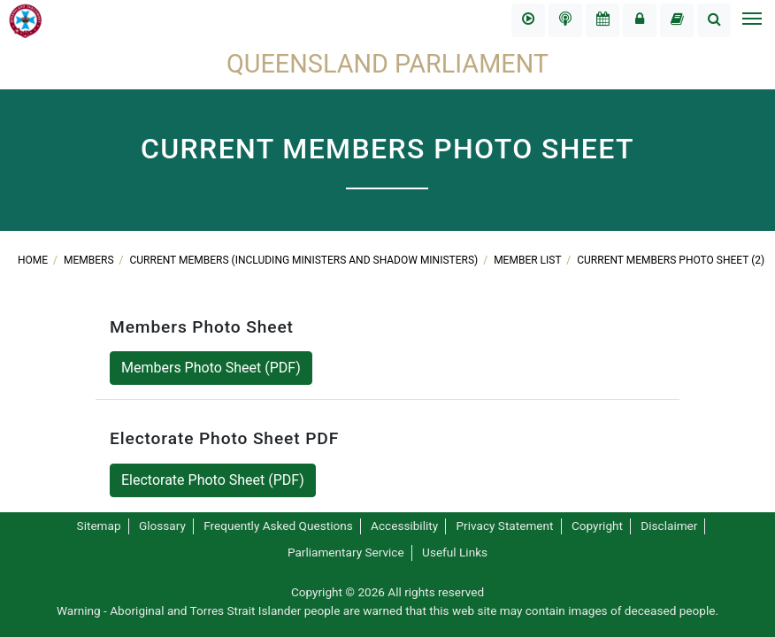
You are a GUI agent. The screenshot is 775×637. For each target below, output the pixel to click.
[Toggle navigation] (751, 20)
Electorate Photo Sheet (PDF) (212, 480)
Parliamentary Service (346, 552)
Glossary (162, 525)
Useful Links (454, 552)
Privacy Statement (505, 525)
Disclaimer (669, 525)
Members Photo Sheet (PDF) (211, 367)
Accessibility (404, 525)
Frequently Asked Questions (278, 525)
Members (90, 260)
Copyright (597, 525)
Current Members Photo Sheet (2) (670, 260)
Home (34, 260)
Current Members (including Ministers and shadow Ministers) (305, 260)
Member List (529, 260)
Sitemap (99, 525)
